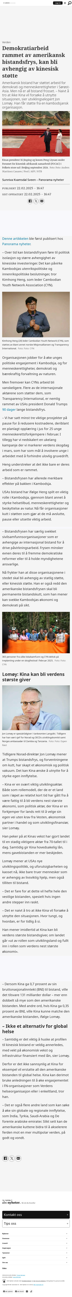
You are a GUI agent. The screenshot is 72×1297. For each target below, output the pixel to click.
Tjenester (6, 1253)
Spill (3, 1258)
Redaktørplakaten (26, 1281)
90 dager (9, 409)
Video (4, 1268)
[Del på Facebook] (30, 201)
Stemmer (5, 1238)
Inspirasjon (6, 1248)
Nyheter (5, 1234)
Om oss (5, 1262)
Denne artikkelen (15, 238)
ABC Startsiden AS (38, 1284)
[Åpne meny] (65, 3)
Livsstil (5, 1243)
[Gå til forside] (26, 3)
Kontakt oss (13, 1215)
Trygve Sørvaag (21, 1275)
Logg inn (58, 3)
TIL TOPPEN (6, 1200)
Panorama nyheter (16, 244)
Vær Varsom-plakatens (39, 1281)
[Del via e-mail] (42, 201)
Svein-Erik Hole (17, 1277)
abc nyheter (9, 1291)
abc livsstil (20, 1291)
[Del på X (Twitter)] (36, 201)
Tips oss (10, 1223)
